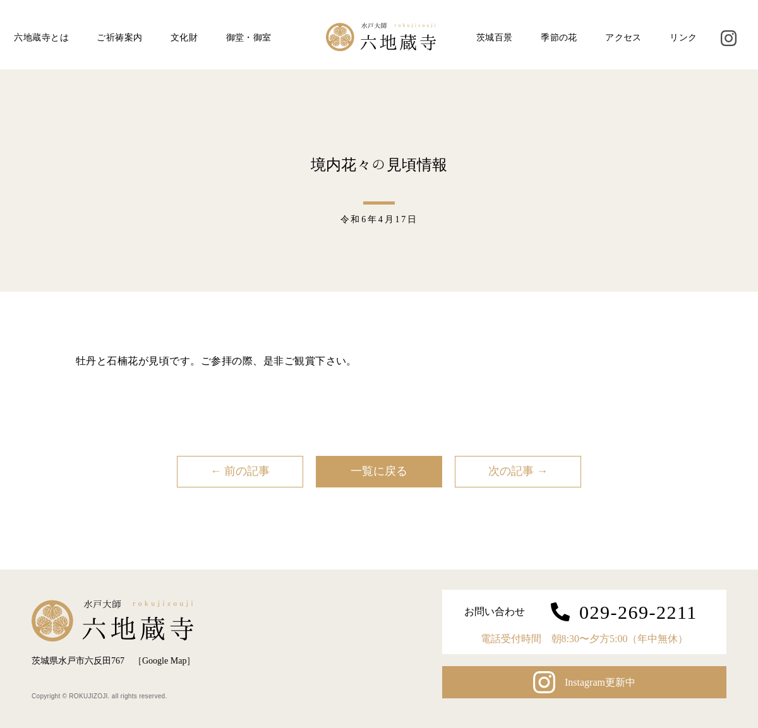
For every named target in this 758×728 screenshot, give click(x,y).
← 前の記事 (240, 471)
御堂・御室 (249, 37)
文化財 (184, 37)
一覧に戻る (379, 471)
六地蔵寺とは (41, 37)
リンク (683, 37)
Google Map (164, 660)
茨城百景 (494, 37)
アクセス (623, 37)
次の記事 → (518, 471)
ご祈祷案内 (119, 37)
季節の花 (559, 37)
